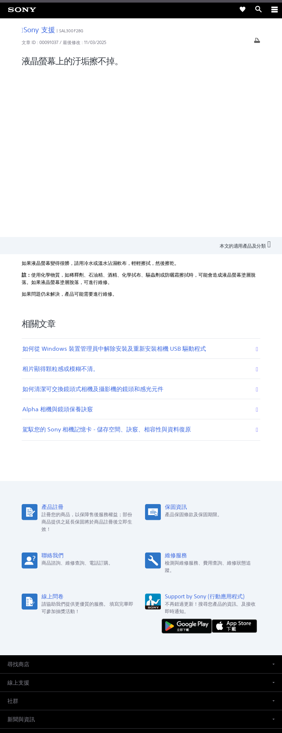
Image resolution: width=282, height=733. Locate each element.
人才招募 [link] (163, 620)
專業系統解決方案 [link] (102, 620)
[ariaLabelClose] (274, 9)
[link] (22, 9)
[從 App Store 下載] (234, 460)
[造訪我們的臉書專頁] (133, 638)
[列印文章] (257, 42)
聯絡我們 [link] (189, 620)
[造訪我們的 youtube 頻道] (148, 638)
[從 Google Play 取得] (188, 460)
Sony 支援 (38, 29)
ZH (32, 583)
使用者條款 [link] (141, 681)
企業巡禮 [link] (137, 620)
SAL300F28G (71, 31)
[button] (141, 499)
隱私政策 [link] (141, 690)
